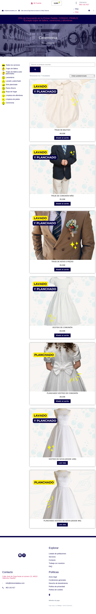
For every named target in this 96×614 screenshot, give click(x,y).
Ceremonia (10, 103)
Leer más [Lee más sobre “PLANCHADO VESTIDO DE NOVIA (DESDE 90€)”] (62, 525)
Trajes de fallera (12, 69)
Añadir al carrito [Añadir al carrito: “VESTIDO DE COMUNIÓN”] (62, 335)
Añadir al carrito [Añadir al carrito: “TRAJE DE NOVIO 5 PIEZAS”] (62, 269)
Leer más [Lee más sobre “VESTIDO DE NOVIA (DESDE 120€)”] (62, 463)
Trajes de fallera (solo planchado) (14, 73)
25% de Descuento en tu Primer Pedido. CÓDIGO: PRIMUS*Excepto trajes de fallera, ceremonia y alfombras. (48, 19)
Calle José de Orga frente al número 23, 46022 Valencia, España (20, 577)
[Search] (35, 69)
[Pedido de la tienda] (82, 76)
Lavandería (10, 77)
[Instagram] (24, 555)
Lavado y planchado (13, 81)
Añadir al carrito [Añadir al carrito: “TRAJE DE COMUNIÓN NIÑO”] (62, 204)
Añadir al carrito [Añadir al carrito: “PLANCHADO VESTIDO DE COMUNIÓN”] (62, 401)
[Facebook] (20, 555)
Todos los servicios (13, 65)
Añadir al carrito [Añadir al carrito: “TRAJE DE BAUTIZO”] (62, 138)
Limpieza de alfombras (14, 95)
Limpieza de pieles (13, 99)
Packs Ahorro (11, 88)
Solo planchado (11, 84)
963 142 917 (84, 5)
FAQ (76, 9)
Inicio (43, 43)
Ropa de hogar (11, 92)
